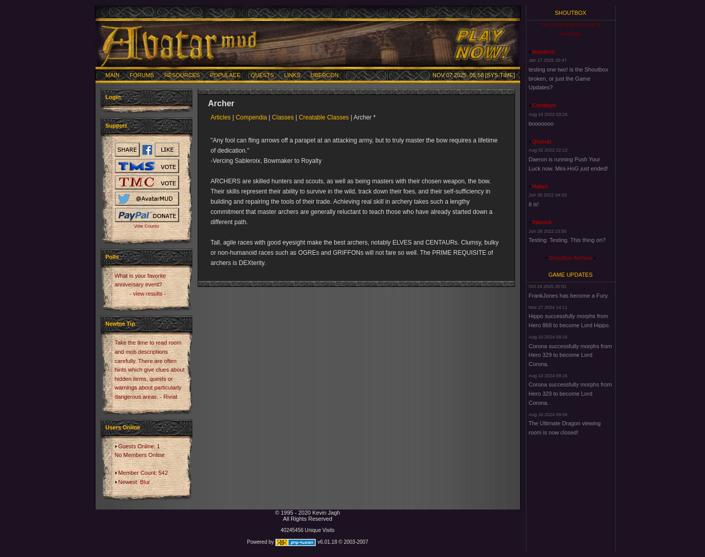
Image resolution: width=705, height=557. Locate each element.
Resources (182, 75)
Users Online (123, 427)
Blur (145, 482)
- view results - (148, 293)
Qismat (541, 141)
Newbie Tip (120, 324)
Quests (262, 75)
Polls (112, 257)
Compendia (251, 117)
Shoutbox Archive (571, 258)
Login (113, 97)
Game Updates (570, 275)
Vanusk (542, 222)
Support (116, 126)
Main (113, 75)
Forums (142, 75)
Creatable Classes (324, 117)
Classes (283, 117)
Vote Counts (146, 226)
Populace (225, 75)
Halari (540, 186)
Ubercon (324, 75)
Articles (221, 117)
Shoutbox (571, 13)
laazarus (543, 52)
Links (292, 75)
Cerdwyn (544, 105)
